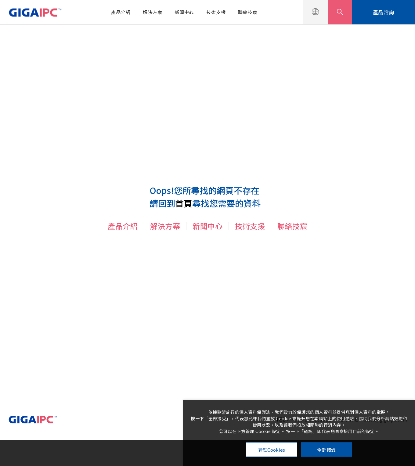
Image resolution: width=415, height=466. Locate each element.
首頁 (183, 203)
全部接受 (326, 449)
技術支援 (216, 12)
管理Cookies (271, 449)
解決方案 (152, 12)
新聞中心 (184, 12)
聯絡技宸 (248, 12)
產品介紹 (121, 12)
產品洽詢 (383, 12)
